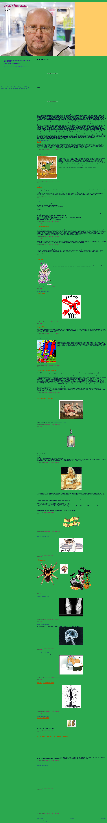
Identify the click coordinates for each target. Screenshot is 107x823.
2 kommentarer (57, 760)
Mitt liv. (41, 288)
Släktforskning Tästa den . (45, 398)
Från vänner (41, 560)
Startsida (72, 818)
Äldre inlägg (103, 818)
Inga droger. (41, 293)
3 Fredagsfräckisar (43, 226)
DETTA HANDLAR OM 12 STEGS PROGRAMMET (53, 736)
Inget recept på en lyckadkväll (46, 370)
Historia (39, 187)
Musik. (41, 762)
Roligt (41, 182)
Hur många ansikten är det (45, 683)
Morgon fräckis (42, 327)
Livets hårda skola (15, 5)
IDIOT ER (40, 259)
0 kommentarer (56, 149)
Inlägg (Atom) (47, 821)
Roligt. (39, 142)
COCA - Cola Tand (43, 718)
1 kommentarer (57, 365)
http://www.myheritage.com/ (60, 422)
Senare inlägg (40, 818)
